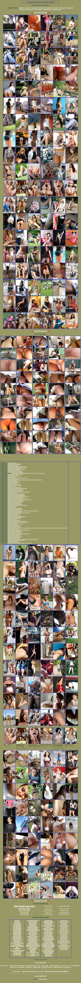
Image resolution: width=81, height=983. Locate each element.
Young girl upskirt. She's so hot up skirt (15, 474)
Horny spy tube (24, 912)
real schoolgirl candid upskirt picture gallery (16, 495)
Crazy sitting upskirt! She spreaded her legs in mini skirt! (19, 512)
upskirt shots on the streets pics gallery (15, 472)
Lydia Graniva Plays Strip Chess (14, 535)
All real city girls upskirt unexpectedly (15, 497)
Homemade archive (48, 914)
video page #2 (62, 8)
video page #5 (30, 9)
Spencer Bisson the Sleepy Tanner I (15, 534)
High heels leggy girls (24, 906)
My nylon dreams (48, 906)
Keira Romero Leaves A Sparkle (14, 542)
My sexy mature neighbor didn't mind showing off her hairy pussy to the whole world (28, 473)
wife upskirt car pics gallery (13, 475)
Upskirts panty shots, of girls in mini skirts (16, 490)
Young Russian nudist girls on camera (15, 471)
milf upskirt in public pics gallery (14, 464)
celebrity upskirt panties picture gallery (15, 509)
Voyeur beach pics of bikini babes (14, 476)
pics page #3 (35, 8)
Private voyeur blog (57, 967)
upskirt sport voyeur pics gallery (14, 503)
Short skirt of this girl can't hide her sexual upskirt (17, 505)
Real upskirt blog (44, 965)
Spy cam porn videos (64, 908)
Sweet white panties (24, 910)
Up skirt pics (48, 912)
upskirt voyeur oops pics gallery (14, 518)
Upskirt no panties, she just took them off (16, 501)
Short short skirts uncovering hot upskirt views (17, 516)
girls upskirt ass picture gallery (14, 520)
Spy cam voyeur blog (47, 967)
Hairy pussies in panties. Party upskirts (15, 500)
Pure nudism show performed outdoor (15, 531)
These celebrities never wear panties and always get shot (19, 529)
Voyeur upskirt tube (40, 962)
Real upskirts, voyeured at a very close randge (17, 521)
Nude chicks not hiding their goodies (15, 504)
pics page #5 (48, 8)
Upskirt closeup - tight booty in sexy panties (16, 540)
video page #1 (55, 8)
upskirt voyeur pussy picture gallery (15, 502)
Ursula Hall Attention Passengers (14, 537)
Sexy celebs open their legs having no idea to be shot (18, 522)
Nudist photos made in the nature (14, 484)
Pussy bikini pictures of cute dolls (14, 508)
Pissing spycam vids (48, 910)
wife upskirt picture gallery (13, 465)
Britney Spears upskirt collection (14, 526)
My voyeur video (24, 909)
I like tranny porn (17, 971)
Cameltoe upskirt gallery (12, 480)
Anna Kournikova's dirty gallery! (14, 470)
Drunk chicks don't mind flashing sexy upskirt (17, 466)
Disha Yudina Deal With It (13, 514)
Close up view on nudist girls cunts (14, 511)
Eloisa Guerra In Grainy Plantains (14, 532)
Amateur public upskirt (64, 906)
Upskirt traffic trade (40, 976)
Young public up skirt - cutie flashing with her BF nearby (18, 492)
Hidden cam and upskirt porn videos (32, 965)
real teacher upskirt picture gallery (14, 487)
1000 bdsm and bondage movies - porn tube (32, 971)
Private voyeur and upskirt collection (16, 965)
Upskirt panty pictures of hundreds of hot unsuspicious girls (19, 499)
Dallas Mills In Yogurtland (13, 541)
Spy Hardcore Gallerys (64, 914)
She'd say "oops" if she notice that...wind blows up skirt (18, 533)
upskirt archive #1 (38, 9)
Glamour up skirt (64, 910)
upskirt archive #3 (57, 9)
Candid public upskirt (12, 462)
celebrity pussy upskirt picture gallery (15, 517)
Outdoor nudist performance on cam (15, 491)
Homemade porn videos (65, 965)
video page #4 (22, 9)
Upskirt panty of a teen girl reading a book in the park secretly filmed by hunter (23, 539)
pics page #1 (21, 8)
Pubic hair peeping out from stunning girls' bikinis (17, 488)
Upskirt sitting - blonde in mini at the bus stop (16, 498)
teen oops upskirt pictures (13, 525)
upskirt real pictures (12, 477)
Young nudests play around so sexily (15, 536)
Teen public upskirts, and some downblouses (16, 494)
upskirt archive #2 (47, 9)
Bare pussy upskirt (11, 486)
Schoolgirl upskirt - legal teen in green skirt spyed (17, 467)
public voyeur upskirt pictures (13, 482)
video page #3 (69, 8)
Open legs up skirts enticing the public (15, 524)
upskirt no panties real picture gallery (15, 489)
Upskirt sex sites (4, 965)
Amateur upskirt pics (12, 507)
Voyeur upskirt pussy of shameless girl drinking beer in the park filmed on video (23, 510)
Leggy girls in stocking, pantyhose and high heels (56, 971)
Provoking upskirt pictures (13, 478)
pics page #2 (28, 8)
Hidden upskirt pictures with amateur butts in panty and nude (19, 543)
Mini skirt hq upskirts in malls (13, 481)
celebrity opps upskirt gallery (13, 538)
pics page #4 (41, 8)
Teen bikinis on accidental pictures (14, 468)
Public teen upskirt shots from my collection (16, 469)
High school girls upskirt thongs (14, 513)
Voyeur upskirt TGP (64, 912)
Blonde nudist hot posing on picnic (14, 530)
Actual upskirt (48, 908)
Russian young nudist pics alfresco (14, 485)
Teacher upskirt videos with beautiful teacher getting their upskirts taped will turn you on (25, 479)
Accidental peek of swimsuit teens (14, 515)
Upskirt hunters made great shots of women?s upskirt (18, 496)
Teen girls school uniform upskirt (14, 463)
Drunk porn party (24, 914)
